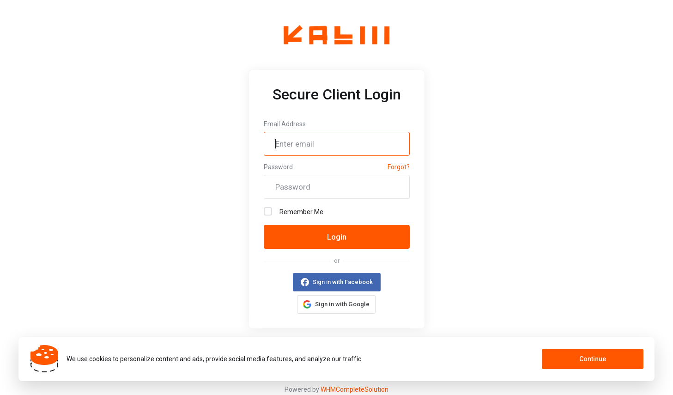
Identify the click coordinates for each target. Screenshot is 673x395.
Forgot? (399, 167)
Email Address (285, 124)
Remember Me (293, 211)
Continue (592, 359)
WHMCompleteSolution (354, 389)
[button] (336, 304)
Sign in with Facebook (343, 281)
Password (278, 167)
